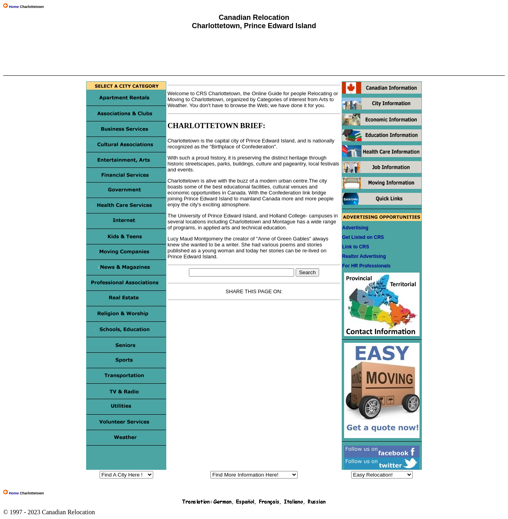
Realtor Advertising (364, 256)
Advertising (355, 228)
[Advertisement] (253, 53)
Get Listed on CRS (363, 237)
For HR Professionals (366, 266)
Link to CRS (355, 247)
